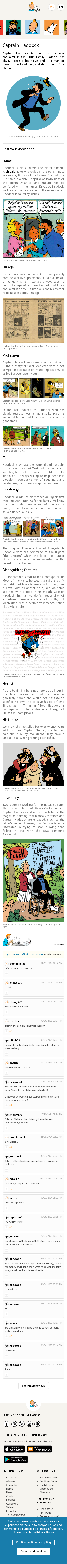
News (9, 1492)
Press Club (45, 1513)
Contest (11, 1496)
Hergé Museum (48, 1478)
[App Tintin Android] (16, 1461)
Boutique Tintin (48, 1481)
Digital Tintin (47, 1485)
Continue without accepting (33, 1542)
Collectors (12, 1504)
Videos (10, 1507)
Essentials (11, 1478)
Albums (10, 1481)
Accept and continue (34, 1551)
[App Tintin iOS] (15, 1450)
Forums (10, 1500)
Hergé (9, 1489)
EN (61, 7)
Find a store (46, 1509)
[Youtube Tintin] (30, 1424)
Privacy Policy (45, 1532)
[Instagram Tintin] (14, 1424)
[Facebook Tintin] (6, 1424)
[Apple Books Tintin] (40, 1450)
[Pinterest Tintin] (37, 1424)
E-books (11, 1511)
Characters (12, 1485)
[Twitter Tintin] (22, 1424)
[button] (62, 19)
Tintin (15, 1515)
